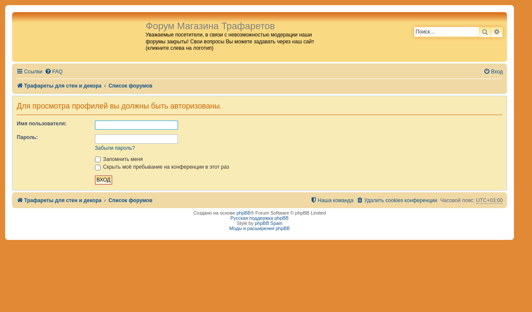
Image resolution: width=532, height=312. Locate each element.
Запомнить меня (119, 159)
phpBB (243, 212)
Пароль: (27, 137)
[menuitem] (54, 72)
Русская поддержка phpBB (259, 218)
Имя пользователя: (42, 124)
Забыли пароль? (115, 148)
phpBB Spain (268, 223)
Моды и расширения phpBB (259, 228)
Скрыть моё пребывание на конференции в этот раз (162, 167)
